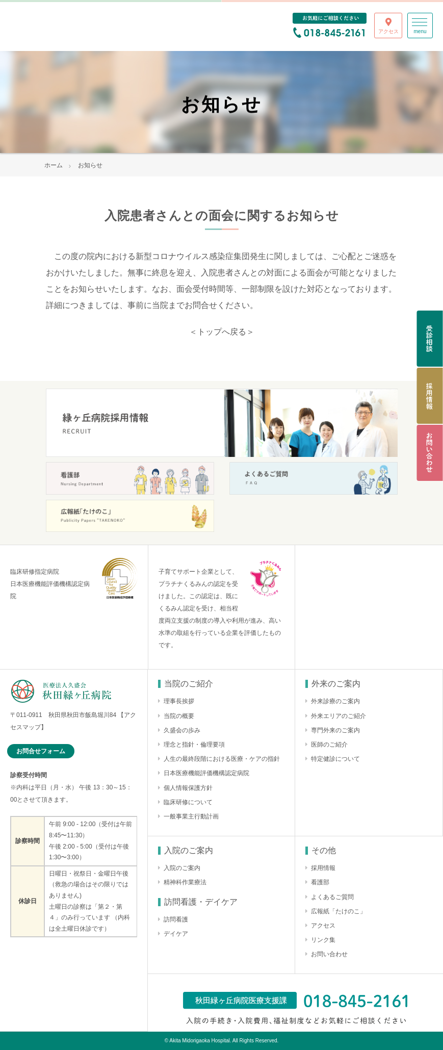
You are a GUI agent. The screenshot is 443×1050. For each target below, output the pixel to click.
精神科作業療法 (185, 882)
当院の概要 (179, 716)
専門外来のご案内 (335, 730)
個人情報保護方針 (188, 787)
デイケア (176, 933)
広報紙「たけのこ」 (338, 911)
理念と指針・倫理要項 (194, 744)
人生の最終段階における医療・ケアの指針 (222, 758)
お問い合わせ (329, 954)
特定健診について (335, 758)
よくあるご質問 (332, 897)
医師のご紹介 (329, 744)
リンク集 (323, 939)
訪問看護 (176, 919)
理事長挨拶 (179, 701)
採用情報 (323, 868)
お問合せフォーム (40, 751)
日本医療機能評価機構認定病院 (206, 773)
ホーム (53, 165)
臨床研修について (188, 802)
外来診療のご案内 (335, 701)
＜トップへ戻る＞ (221, 331)
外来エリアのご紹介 (338, 716)
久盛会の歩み (182, 730)
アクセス (323, 925)
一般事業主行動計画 (191, 816)
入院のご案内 (182, 868)
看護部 (320, 882)
